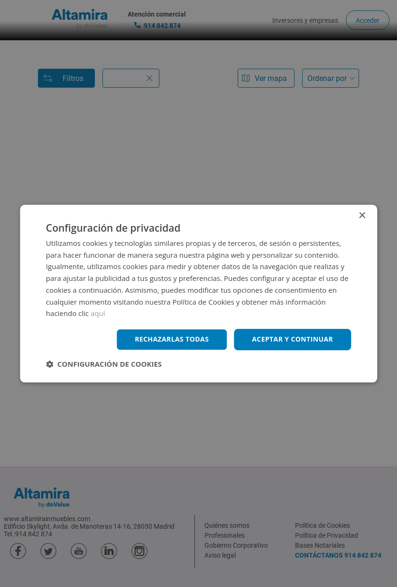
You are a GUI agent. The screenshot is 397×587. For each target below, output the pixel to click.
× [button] (361, 215)
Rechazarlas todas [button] (172, 338)
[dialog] (198, 293)
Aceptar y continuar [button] (292, 338)
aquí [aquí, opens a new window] (98, 313)
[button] (104, 364)
